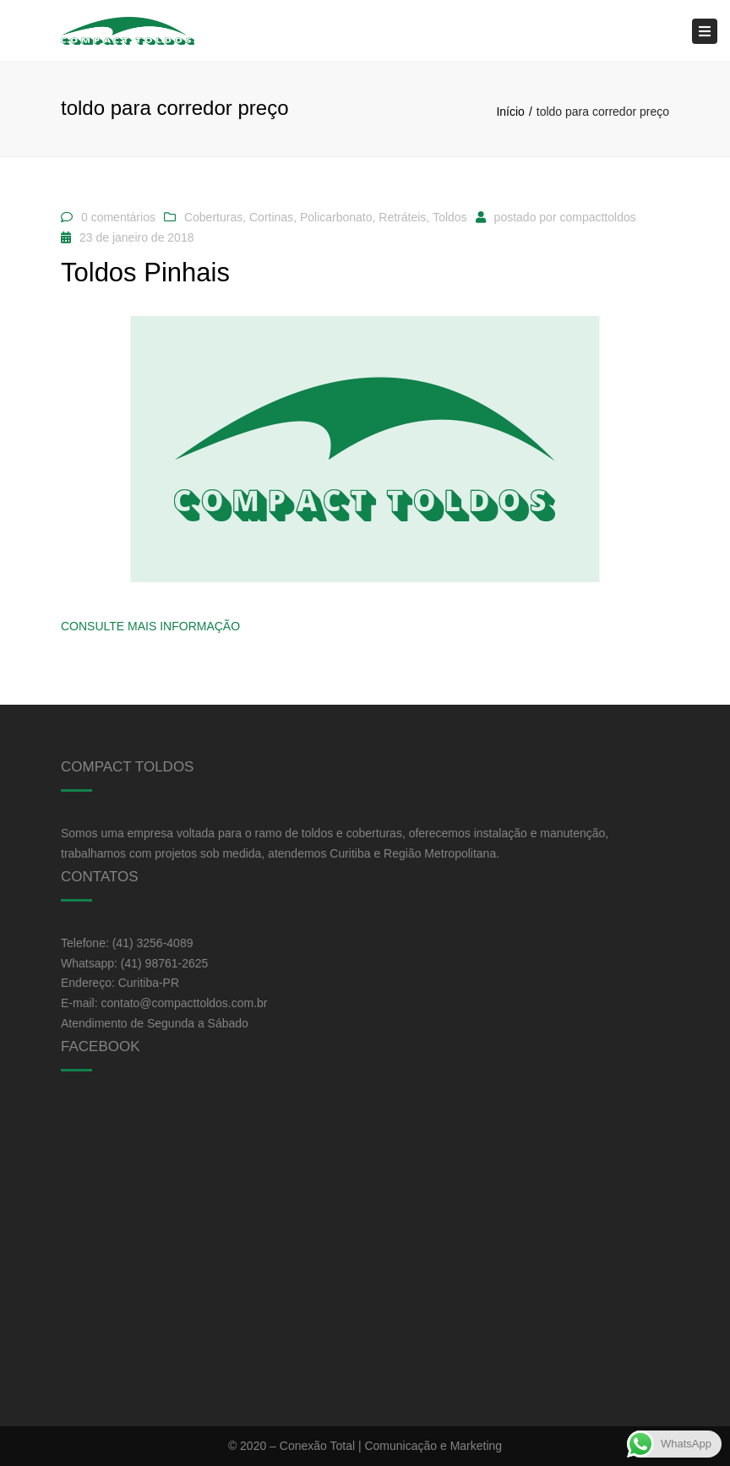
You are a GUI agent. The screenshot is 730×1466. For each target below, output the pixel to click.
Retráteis (402, 217)
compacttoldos (597, 217)
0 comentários (118, 217)
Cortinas (271, 217)
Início (510, 111)
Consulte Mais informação (150, 626)
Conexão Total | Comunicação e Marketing (391, 1445)
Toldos (449, 217)
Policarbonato (336, 217)
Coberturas (213, 217)
